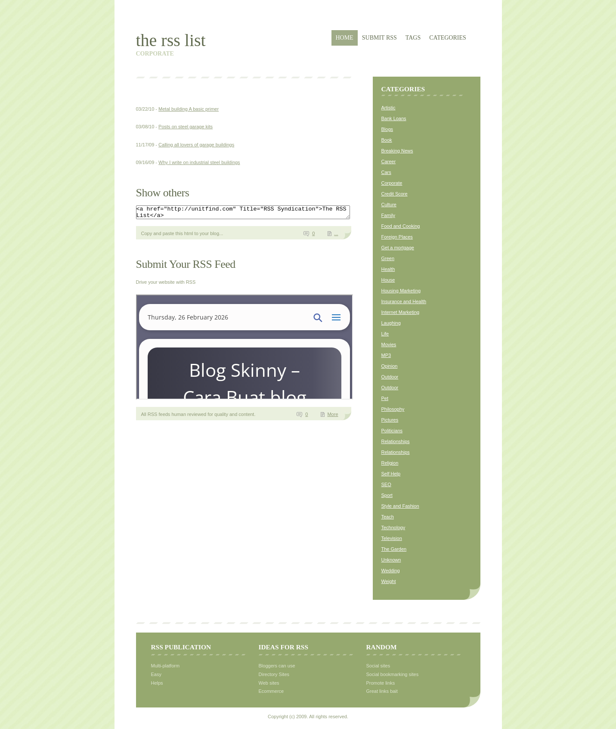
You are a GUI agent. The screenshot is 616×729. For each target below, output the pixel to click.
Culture (388, 204)
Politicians (392, 430)
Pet (385, 398)
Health (388, 269)
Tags (413, 37)
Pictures (390, 419)
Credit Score (394, 193)
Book (386, 140)
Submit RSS (379, 37)
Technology (393, 527)
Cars (386, 172)
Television (391, 538)
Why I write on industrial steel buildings (199, 162)
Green (388, 258)
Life (385, 333)
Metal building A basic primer (188, 109)
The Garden (394, 549)
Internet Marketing (400, 312)
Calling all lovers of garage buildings (196, 144)
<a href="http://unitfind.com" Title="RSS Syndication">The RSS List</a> (256, 213)
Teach (387, 516)
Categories (447, 37)
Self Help (391, 473)
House (388, 279)
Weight (388, 581)
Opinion (389, 366)
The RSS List (171, 40)
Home (344, 37)
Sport (387, 495)
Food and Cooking (400, 226)
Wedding (390, 570)
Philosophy (393, 409)
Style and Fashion (400, 506)
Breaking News (397, 150)
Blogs (387, 129)
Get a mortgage (397, 247)
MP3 (386, 355)
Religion (390, 462)
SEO (386, 484)
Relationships (395, 441)
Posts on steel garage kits (185, 126)
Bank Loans (393, 118)
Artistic (388, 107)
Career (388, 161)
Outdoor (390, 376)
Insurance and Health (404, 301)
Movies (388, 344)
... (336, 236)
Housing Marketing (401, 290)
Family (388, 215)
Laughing (391, 323)
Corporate (391, 183)
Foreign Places (397, 236)
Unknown (391, 559)
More (332, 416)
